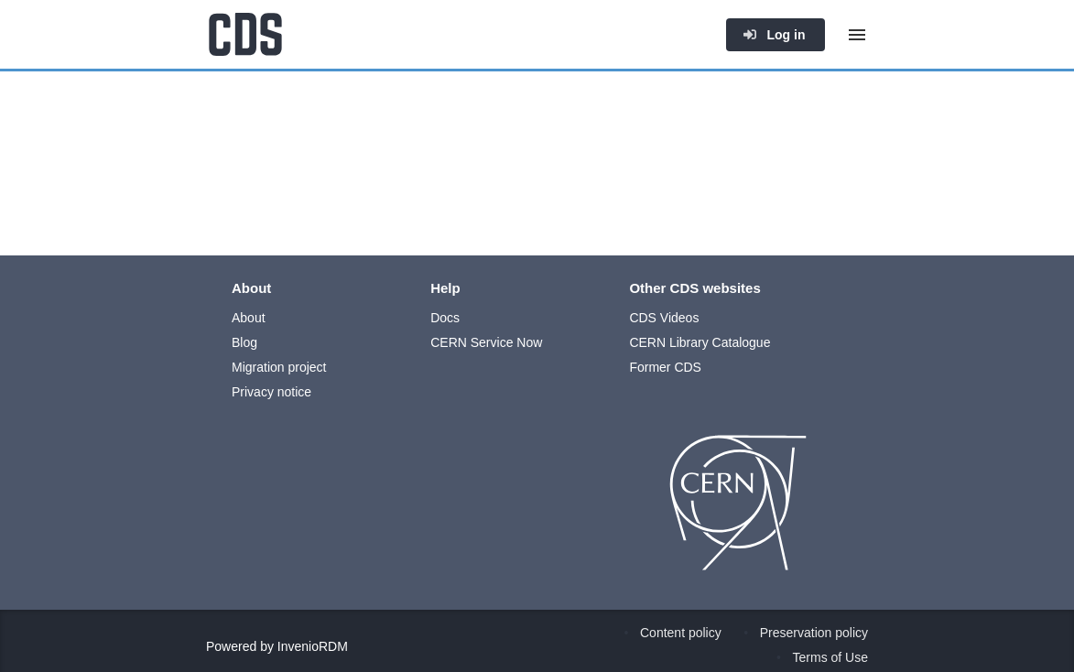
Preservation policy (814, 632)
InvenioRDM (312, 646)
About (249, 317)
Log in (774, 34)
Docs (445, 317)
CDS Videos (664, 317)
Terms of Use (830, 657)
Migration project (279, 367)
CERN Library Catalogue (699, 342)
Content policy (680, 632)
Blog (244, 342)
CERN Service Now (486, 342)
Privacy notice (271, 392)
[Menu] (857, 34)
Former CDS (665, 367)
